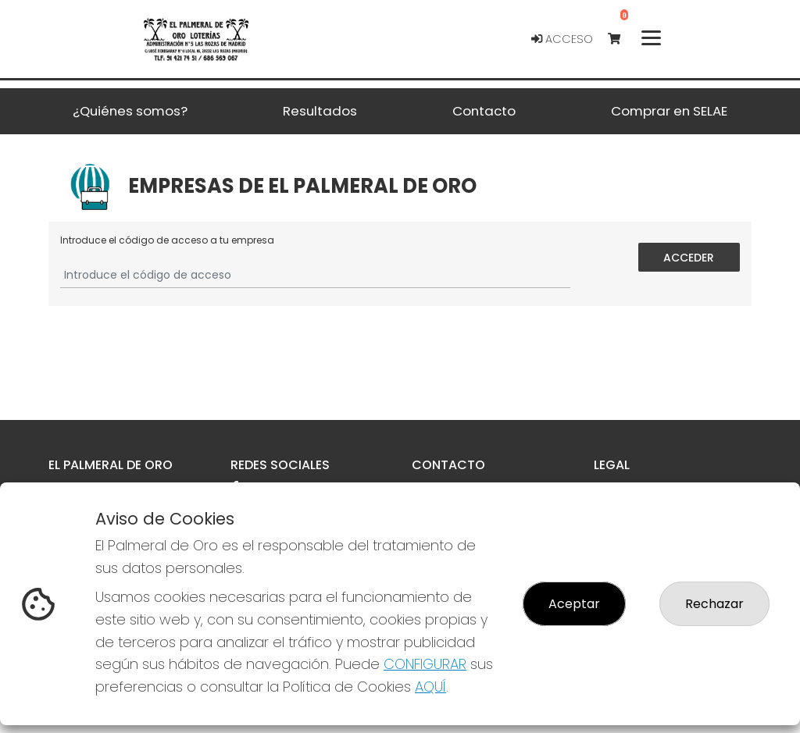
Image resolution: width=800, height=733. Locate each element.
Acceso (562, 39)
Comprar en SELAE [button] (669, 110)
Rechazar (714, 604)
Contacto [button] (484, 110)
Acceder (689, 257)
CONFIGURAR (425, 664)
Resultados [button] (320, 110)
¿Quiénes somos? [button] (130, 110)
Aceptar (574, 604)
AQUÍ (430, 686)
